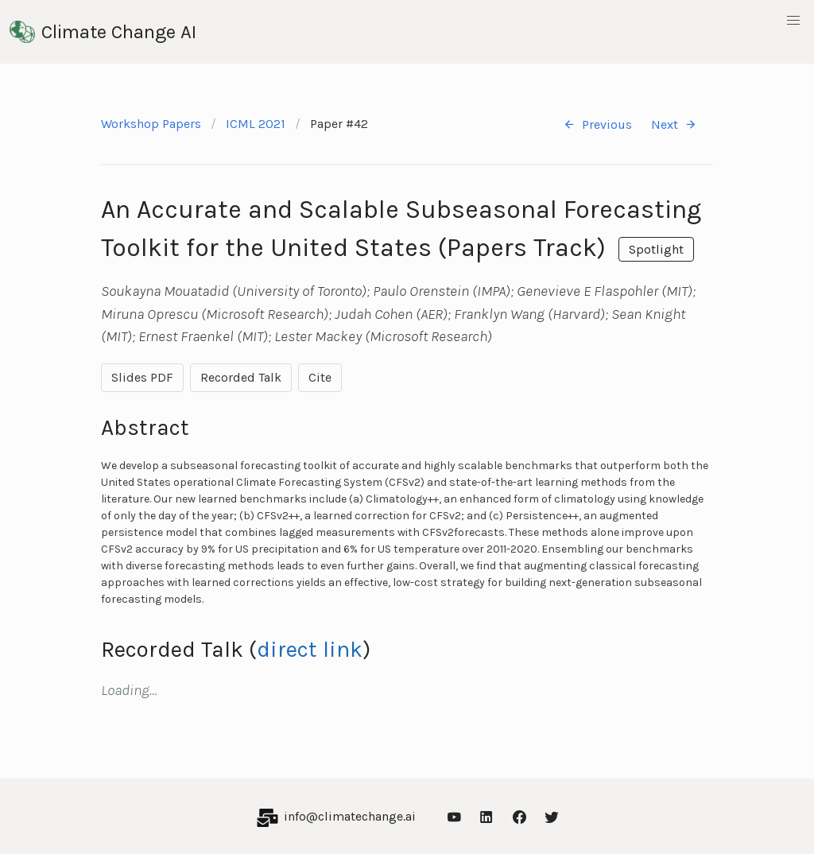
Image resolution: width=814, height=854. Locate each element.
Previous (597, 124)
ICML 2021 (255, 123)
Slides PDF (142, 377)
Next (674, 124)
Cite (319, 377)
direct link (309, 649)
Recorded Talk (240, 377)
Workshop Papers (151, 123)
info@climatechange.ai (350, 816)
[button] (793, 20)
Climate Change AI (103, 32)
